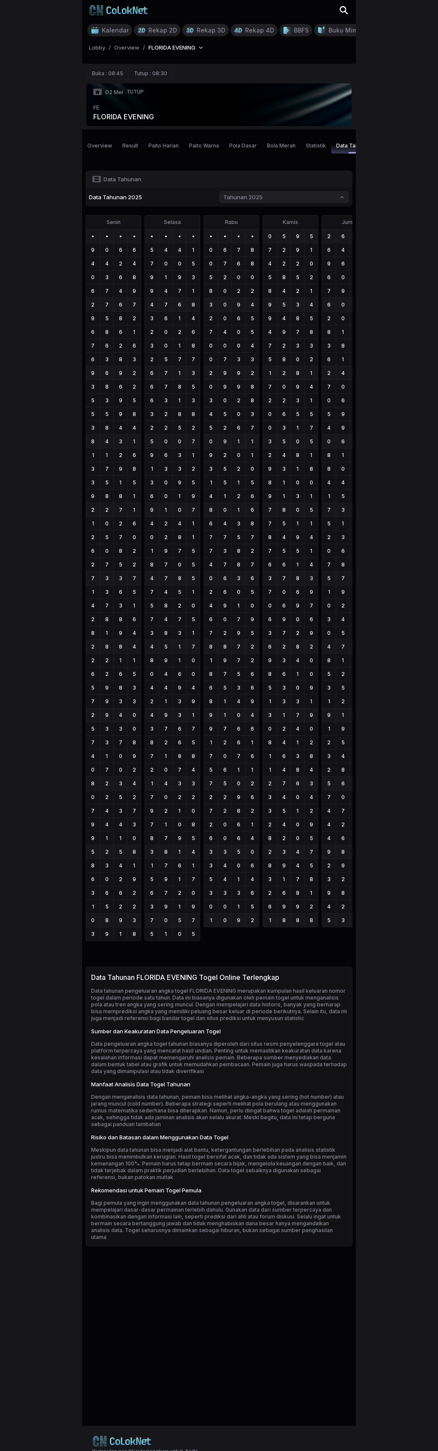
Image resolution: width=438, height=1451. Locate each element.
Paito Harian (163, 145)
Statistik (316, 145)
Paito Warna (204, 145)
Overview (99, 145)
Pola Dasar (243, 145)
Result (130, 145)
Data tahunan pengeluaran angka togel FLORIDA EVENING (163, 991)
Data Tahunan (353, 147)
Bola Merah (281, 145)
